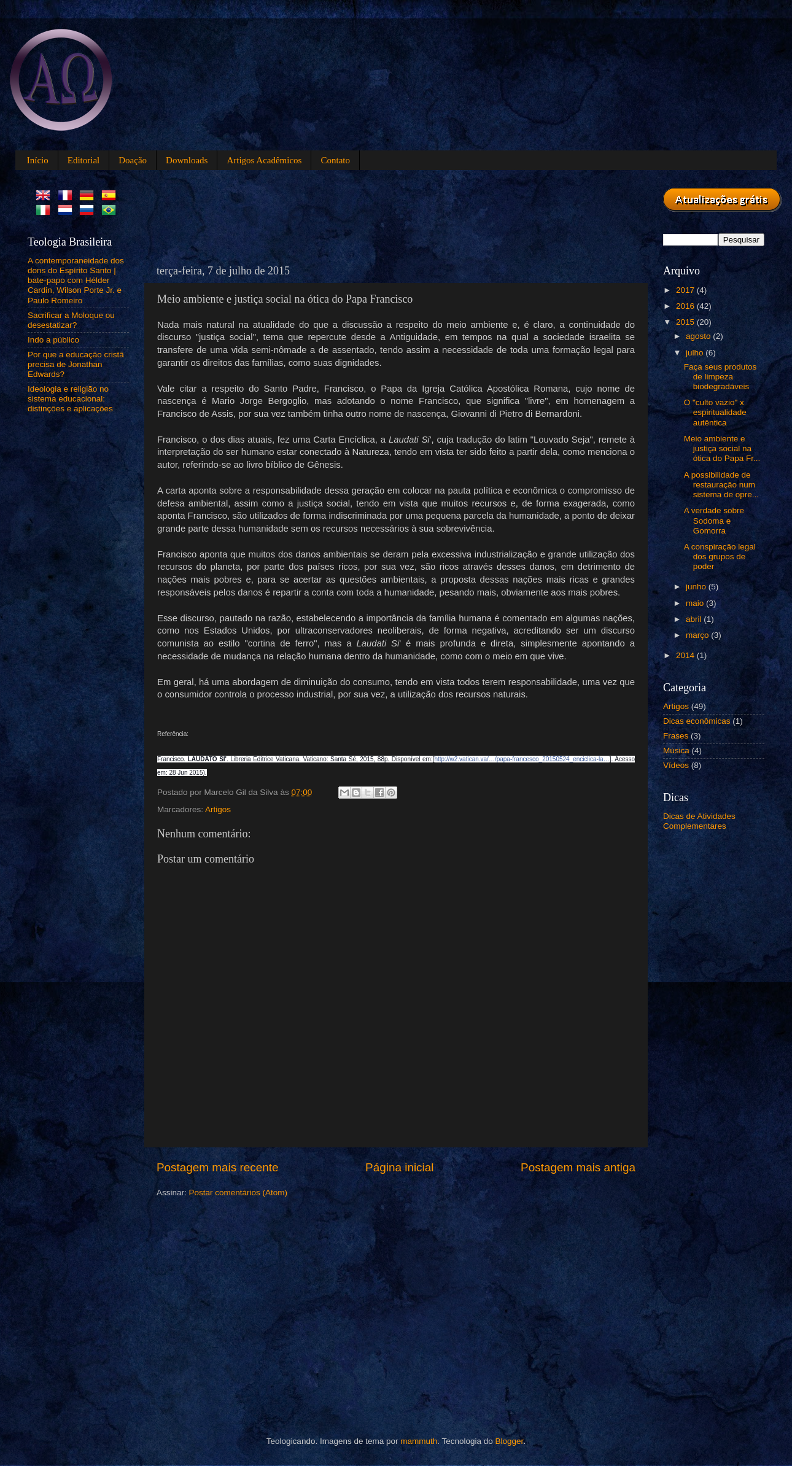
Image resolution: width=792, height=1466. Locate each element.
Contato (335, 160)
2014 (686, 655)
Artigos (218, 809)
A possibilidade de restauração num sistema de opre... (721, 484)
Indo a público (53, 339)
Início (38, 160)
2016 (686, 306)
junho (697, 586)
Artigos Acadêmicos (264, 160)
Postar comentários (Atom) (238, 1192)
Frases (675, 735)
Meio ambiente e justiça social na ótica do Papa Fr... (722, 448)
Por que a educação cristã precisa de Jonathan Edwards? (76, 364)
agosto (699, 336)
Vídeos (676, 765)
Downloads (187, 160)
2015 (686, 322)
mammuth (418, 1441)
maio (696, 603)
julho (695, 352)
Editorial (84, 160)
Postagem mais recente (217, 1167)
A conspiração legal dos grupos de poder (720, 556)
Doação (132, 160)
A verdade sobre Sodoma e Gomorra (714, 520)
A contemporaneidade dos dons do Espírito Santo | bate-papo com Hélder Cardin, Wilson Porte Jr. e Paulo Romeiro (76, 280)
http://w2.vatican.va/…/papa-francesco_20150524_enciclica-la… (522, 759)
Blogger (509, 1441)
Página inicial (399, 1167)
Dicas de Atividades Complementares (699, 821)
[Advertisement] (380, 215)
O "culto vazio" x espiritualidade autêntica (715, 412)
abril (695, 619)
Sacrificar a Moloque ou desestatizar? (71, 320)
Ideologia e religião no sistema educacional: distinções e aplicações (70, 398)
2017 (686, 290)
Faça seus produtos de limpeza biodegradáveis (720, 376)
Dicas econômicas (697, 721)
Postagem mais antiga (578, 1167)
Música (676, 750)
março (698, 635)
